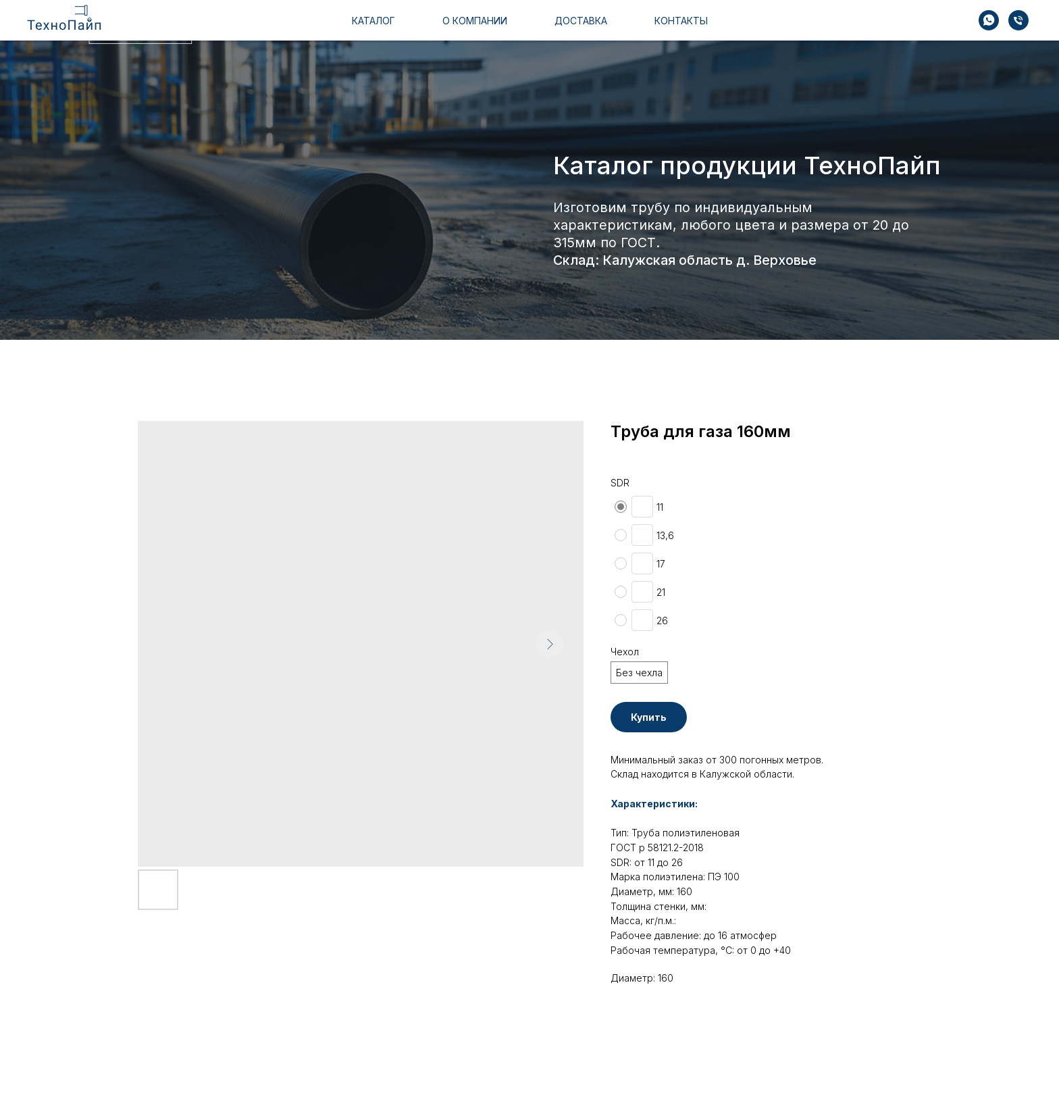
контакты (679, 28)
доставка (584, 28)
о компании (476, 28)
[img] (960, 27)
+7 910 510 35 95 (887, 27)
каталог (375, 28)
